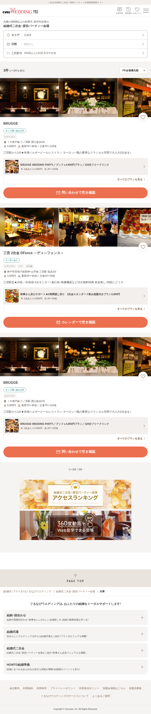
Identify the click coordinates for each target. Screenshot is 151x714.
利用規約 (28, 688)
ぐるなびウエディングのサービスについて (65, 696)
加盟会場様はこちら (114, 688)
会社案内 (14, 688)
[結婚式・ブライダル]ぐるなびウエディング (27, 591)
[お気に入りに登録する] (143, 117)
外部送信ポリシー (89, 688)
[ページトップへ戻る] (75, 578)
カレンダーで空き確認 (75, 322)
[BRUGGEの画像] (75, 97)
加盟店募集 (135, 688)
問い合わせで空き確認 (75, 192)
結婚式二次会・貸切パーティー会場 (75, 591)
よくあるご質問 (101, 696)
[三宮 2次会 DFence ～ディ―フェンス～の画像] (75, 227)
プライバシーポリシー (63, 688)
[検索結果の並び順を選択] (134, 70)
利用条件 (42, 688)
